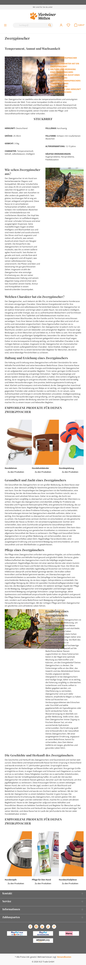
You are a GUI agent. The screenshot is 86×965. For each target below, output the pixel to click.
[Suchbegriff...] (30, 25)
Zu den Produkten (16, 472)
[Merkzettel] (68, 25)
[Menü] (5, 25)
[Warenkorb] (79, 25)
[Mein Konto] (61, 25)
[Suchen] (50, 25)
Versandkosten (64, 957)
